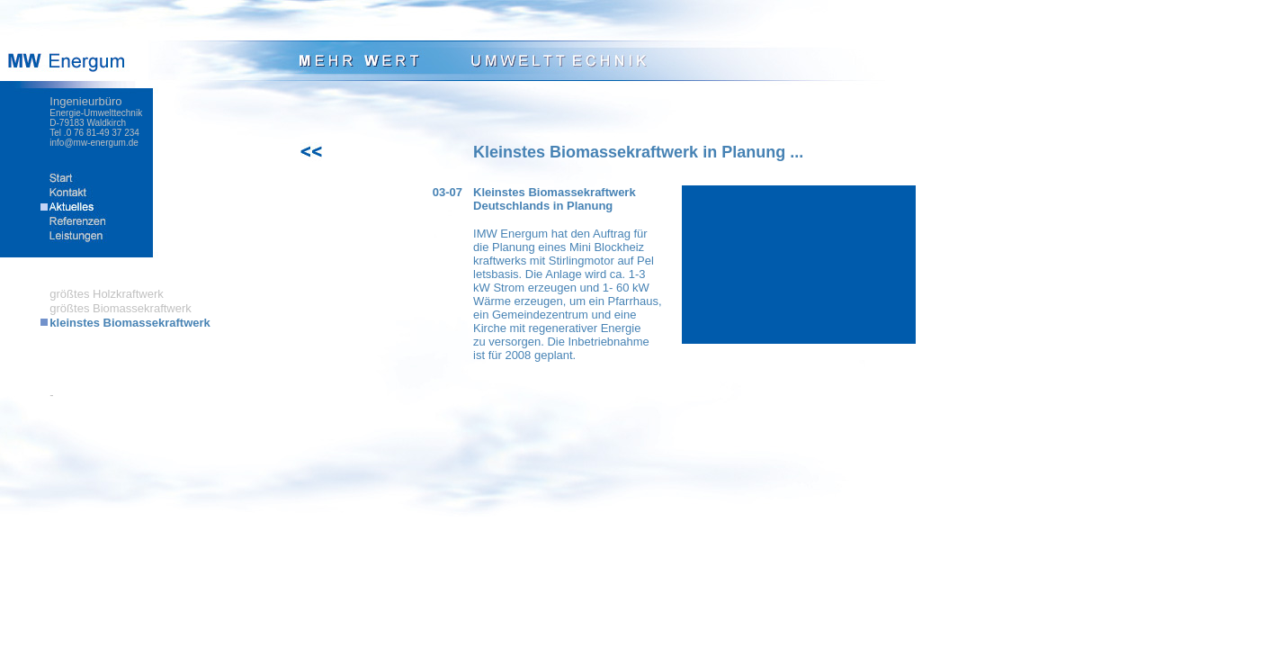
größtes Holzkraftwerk (106, 294)
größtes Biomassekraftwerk (120, 308)
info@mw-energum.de (94, 143)
